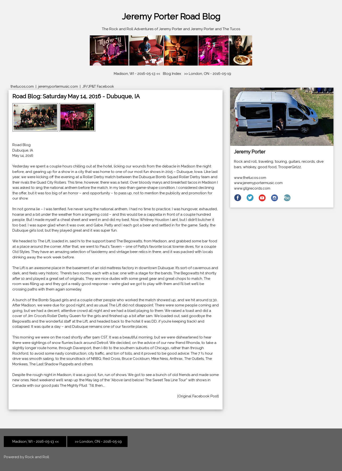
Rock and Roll (37, 457)
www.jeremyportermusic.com (258, 183)
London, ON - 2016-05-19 (210, 73)
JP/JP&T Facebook (98, 86)
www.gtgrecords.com (252, 188)
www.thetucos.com (250, 178)
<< (35, 441)
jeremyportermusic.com (58, 86)
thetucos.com (22, 86)
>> (185, 73)
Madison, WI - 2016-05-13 (134, 73)
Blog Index (172, 73)
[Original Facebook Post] (198, 396)
